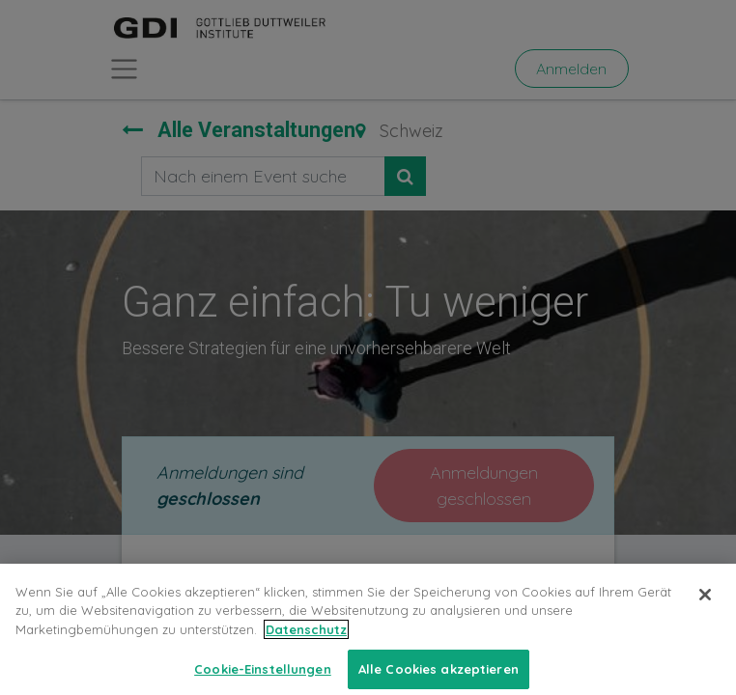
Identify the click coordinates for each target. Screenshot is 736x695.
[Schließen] (705, 610)
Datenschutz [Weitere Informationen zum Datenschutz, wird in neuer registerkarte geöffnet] (306, 645)
